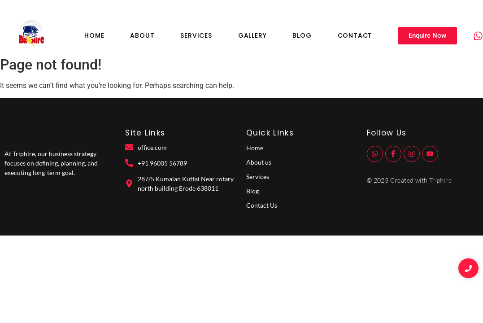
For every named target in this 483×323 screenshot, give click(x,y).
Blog (301, 35)
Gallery (252, 35)
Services (196, 35)
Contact (355, 35)
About (142, 35)
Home (94, 35)
